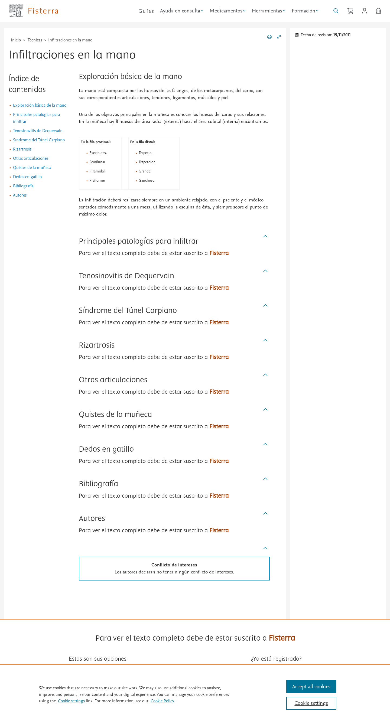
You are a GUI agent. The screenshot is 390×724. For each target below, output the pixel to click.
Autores (20, 195)
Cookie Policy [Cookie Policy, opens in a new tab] (162, 701)
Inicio (16, 40)
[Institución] (379, 11)
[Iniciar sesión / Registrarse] (364, 11)
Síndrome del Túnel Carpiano (39, 140)
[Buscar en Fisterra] (336, 11)
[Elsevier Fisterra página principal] (34, 10)
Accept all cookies (311, 686)
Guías (146, 11)
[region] (195, 694)
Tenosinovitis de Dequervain (38, 131)
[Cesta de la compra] (350, 11)
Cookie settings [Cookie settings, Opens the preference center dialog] (311, 703)
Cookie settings (71, 701)
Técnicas (35, 40)
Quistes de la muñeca (32, 168)
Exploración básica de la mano (39, 105)
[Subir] (265, 236)
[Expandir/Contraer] (279, 38)
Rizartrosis (22, 149)
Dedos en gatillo (27, 177)
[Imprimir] (269, 38)
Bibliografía (23, 186)
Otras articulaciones (30, 158)
